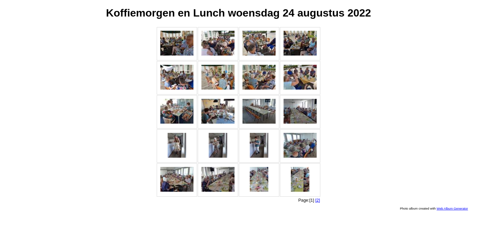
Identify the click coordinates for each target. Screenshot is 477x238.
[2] (317, 200)
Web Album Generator (452, 208)
